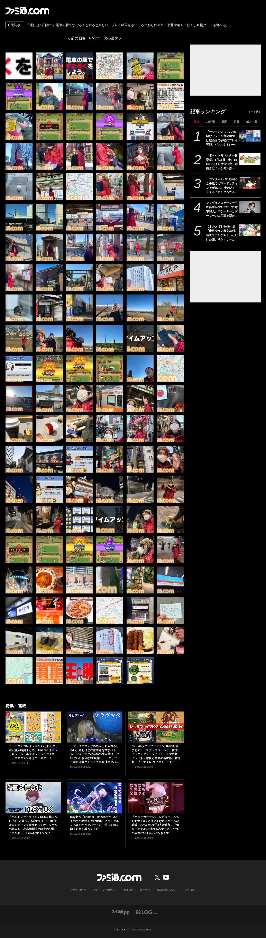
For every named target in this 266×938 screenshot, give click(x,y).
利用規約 (129, 889)
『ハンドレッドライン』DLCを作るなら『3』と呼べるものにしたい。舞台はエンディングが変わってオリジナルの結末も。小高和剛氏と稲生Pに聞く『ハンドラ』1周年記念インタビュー (33, 824)
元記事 (13, 25)
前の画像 (78, 38)
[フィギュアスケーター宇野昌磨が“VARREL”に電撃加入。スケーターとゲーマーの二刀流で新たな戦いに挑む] (249, 207)
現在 (196, 121)
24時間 (210, 121)
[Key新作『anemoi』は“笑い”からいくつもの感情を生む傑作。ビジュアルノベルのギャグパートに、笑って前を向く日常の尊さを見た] (94, 797)
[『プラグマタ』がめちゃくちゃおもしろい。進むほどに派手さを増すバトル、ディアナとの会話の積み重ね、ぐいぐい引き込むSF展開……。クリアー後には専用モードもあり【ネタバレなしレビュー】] (94, 727)
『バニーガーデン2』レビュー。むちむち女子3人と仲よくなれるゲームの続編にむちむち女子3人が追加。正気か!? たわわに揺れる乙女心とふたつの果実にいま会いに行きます (155, 824)
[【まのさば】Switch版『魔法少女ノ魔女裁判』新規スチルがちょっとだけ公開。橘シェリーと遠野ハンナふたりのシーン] (249, 230)
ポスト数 (251, 121)
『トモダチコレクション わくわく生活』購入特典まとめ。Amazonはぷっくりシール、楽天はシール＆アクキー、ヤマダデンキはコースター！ (33, 752)
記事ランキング (208, 111)
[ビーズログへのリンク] (146, 912)
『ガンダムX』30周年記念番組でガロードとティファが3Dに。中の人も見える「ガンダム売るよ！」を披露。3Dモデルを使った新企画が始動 (222, 185)
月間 (236, 121)
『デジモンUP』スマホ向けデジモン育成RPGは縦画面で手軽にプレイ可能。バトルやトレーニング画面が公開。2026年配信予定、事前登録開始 (222, 138)
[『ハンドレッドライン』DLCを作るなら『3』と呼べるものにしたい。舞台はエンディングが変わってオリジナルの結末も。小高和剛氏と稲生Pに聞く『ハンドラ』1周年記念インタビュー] (33, 797)
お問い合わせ (78, 889)
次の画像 (110, 38)
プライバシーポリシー (105, 889)
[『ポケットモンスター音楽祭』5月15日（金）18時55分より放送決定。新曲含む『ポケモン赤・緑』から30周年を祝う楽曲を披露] (249, 159)
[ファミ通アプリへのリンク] (120, 912)
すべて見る (254, 111)
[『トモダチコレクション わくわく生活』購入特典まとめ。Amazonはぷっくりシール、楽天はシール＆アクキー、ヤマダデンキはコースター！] (33, 727)
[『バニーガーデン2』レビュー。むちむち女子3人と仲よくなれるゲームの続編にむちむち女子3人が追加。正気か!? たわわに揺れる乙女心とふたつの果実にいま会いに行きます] (156, 797)
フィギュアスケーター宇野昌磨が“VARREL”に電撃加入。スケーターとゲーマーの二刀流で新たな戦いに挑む (222, 209)
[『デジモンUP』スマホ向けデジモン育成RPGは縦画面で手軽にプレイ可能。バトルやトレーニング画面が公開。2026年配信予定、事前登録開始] (249, 136)
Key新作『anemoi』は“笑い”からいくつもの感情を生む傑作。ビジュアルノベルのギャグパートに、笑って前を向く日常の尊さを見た (94, 823)
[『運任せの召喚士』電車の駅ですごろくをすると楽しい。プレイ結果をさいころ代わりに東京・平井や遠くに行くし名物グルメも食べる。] (19, 65)
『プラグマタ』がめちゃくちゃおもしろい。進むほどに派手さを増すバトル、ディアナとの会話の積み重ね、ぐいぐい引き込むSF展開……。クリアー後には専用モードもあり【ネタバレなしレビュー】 (94, 754)
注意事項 (145, 889)
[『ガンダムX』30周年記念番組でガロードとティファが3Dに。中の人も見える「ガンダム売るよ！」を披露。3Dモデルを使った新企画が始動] (249, 183)
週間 (224, 121)
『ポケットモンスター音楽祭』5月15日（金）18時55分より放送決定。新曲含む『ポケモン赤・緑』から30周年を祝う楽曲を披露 (222, 162)
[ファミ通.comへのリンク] (27, 10)
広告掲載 (190, 889)
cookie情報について (167, 889)
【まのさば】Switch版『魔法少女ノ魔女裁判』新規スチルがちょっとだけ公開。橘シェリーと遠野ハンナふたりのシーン (222, 233)
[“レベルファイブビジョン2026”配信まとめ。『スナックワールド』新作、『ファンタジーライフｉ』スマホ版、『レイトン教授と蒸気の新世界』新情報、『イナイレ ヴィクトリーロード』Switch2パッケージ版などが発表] (156, 727)
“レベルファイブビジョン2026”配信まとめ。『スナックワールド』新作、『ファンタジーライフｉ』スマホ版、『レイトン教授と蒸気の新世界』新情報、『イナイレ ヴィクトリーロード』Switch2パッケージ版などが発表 (156, 754)
